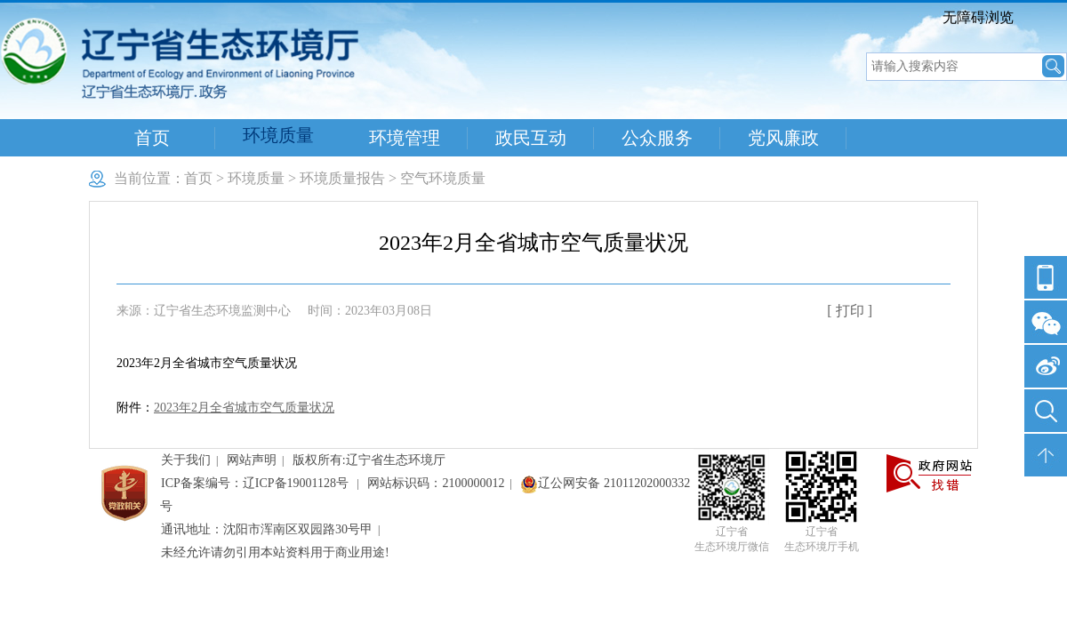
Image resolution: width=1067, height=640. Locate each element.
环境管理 (404, 138)
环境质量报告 (342, 178)
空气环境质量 (442, 178)
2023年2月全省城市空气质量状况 (244, 407)
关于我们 (186, 460)
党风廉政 (783, 138)
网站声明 (252, 460)
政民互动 (530, 138)
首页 (152, 138)
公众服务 (657, 138)
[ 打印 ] (849, 310)
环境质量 (278, 135)
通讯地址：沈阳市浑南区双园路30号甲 (267, 529)
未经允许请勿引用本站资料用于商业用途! (275, 552)
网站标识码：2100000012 (435, 483)
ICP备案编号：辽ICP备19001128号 (256, 483)
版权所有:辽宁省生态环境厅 (369, 460)
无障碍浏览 (978, 17)
